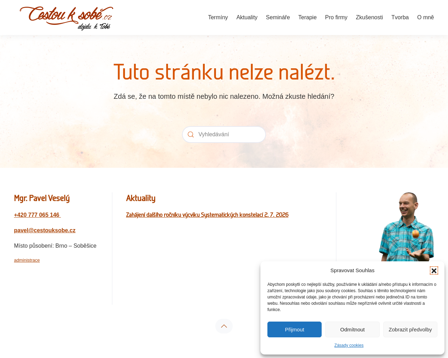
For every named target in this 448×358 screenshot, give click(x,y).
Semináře (278, 17)
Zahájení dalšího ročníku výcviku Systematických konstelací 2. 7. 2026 (207, 214)
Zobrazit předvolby (410, 329)
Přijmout (294, 329)
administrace (27, 260)
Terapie (307, 17)
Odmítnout (352, 329)
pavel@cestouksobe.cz (45, 230)
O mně (425, 17)
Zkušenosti (369, 17)
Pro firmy (336, 17)
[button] (434, 270)
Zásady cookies (348, 345)
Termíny (218, 17)
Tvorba (400, 17)
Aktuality (246, 17)
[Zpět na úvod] (66, 17)
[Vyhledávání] (224, 134)
